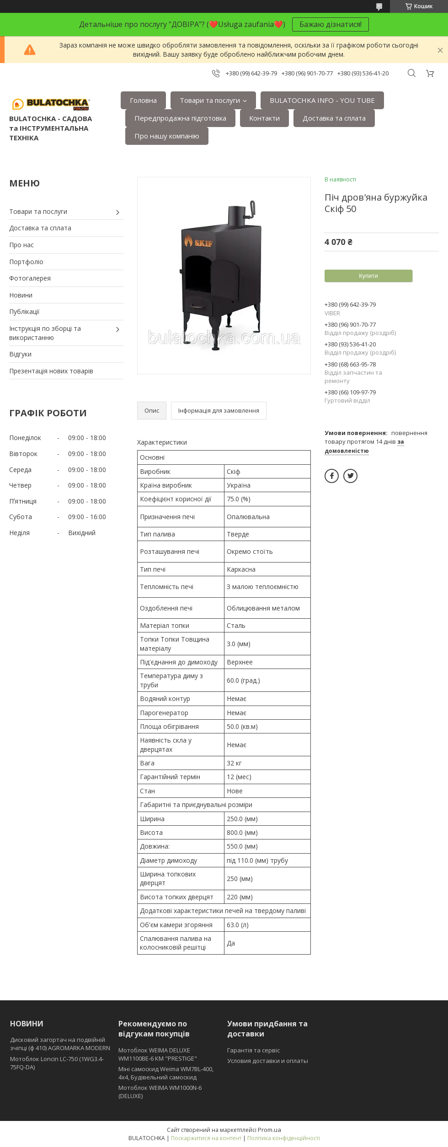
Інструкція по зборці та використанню (45, 333)
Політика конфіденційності (283, 1138)
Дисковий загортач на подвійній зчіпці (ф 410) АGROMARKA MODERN (60, 1043)
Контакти (264, 117)
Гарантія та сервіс (253, 1050)
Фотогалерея (30, 278)
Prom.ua (269, 1130)
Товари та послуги (210, 100)
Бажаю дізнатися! (330, 24)
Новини (20, 295)
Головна (143, 100)
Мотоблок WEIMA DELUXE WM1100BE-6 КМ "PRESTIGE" (157, 1054)
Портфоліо (26, 261)
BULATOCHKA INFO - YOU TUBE (322, 100)
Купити (368, 275)
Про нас (21, 244)
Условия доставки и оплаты (267, 1061)
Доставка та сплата (334, 117)
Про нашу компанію (166, 135)
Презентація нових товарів (51, 370)
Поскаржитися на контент (206, 1138)
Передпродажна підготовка (180, 117)
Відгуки (20, 354)
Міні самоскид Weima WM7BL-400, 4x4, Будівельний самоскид (165, 1073)
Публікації (24, 311)
